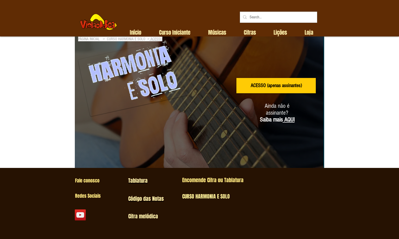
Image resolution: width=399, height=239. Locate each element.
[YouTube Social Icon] (80, 214)
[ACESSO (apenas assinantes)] (276, 85)
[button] (174, 32)
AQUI (289, 119)
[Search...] (278, 17)
